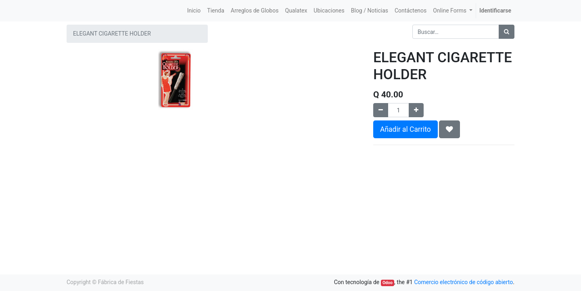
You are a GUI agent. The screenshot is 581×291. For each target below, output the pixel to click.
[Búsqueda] (506, 32)
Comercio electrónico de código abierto (463, 282)
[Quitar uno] (380, 110)
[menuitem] (194, 10)
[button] (449, 129)
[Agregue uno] (416, 110)
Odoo (387, 282)
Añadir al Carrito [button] (405, 129)
